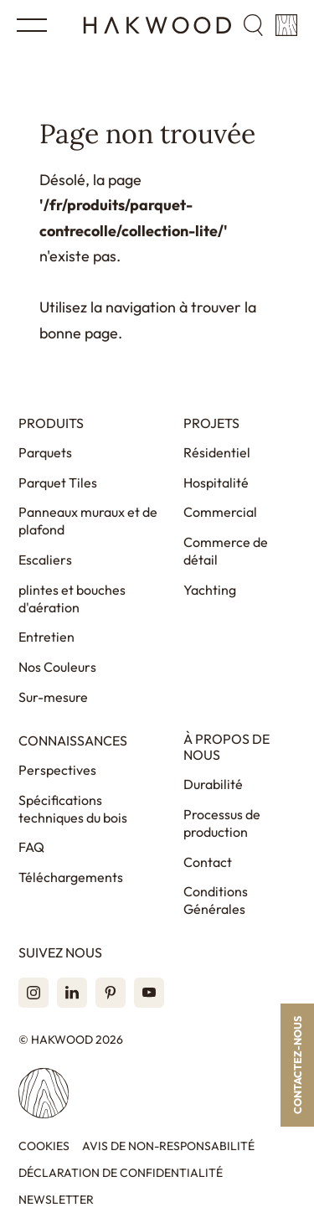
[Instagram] (33, 993)
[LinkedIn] (72, 993)
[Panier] (286, 25)
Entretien (46, 636)
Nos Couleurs (57, 666)
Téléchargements (70, 877)
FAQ (31, 847)
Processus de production (221, 823)
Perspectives (57, 769)
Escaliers (45, 559)
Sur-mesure (53, 697)
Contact (207, 862)
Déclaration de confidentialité (120, 1173)
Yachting (209, 589)
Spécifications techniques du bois (72, 809)
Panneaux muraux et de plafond (87, 520)
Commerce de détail (225, 551)
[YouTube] (149, 993)
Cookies (43, 1146)
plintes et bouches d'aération (72, 598)
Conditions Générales (215, 900)
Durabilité (213, 784)
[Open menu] (32, 25)
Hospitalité (216, 482)
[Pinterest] (110, 993)
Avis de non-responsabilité (168, 1146)
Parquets (45, 452)
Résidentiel (216, 452)
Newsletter (56, 1200)
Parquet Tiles (57, 482)
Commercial (220, 511)
